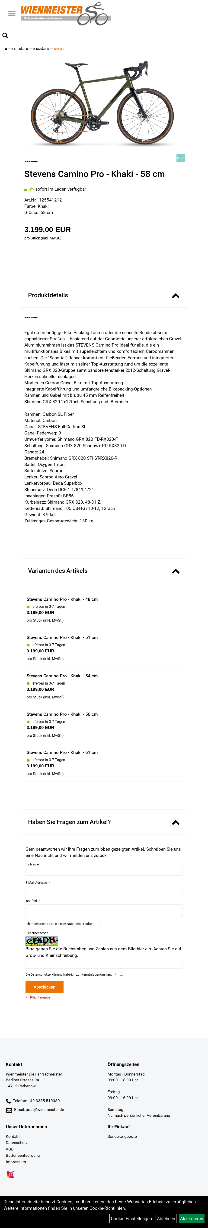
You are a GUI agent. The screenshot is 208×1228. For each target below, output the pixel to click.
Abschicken (44, 987)
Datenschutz (17, 1142)
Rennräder (41, 49)
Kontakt (13, 1136)
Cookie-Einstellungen (131, 1218)
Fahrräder (20, 49)
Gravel (59, 49)
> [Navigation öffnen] (10, 13)
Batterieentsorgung (23, 1155)
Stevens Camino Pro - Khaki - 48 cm (62, 599)
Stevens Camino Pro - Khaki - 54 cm (62, 676)
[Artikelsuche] (5, 36)
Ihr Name (32, 864)
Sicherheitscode (37, 933)
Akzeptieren (191, 1218)
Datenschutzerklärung (47, 974)
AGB (10, 1149)
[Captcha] (104, 965)
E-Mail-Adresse (36, 882)
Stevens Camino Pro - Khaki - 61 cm (62, 752)
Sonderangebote (122, 1136)
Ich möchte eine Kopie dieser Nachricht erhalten (59, 924)
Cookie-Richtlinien (107, 1208)
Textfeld (31, 901)
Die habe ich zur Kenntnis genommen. (69, 974)
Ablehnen (166, 1218)
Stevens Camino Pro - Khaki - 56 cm (62, 714)
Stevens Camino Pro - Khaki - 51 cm (62, 637)
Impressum (16, 1162)
